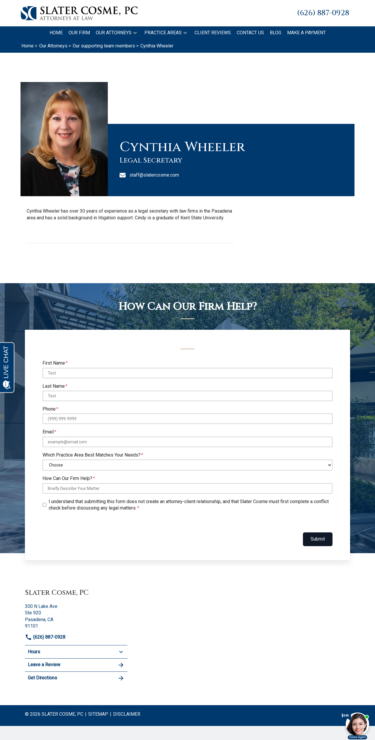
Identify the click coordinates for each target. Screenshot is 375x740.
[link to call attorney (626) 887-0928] (323, 13)
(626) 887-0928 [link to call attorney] (45, 637)
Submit (318, 539)
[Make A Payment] (306, 33)
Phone (49, 409)
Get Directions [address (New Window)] (76, 678)
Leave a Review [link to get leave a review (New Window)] (76, 665)
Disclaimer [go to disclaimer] (126, 714)
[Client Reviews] (213, 33)
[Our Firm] (79, 33)
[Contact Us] (250, 33)
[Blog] (275, 33)
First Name (53, 363)
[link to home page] (79, 13)
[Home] (56, 33)
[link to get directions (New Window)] (76, 615)
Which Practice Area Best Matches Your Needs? (91, 455)
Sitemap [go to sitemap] (98, 714)
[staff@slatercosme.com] (233, 175)
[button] (135, 32)
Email (48, 432)
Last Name (53, 386)
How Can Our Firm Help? (67, 478)
